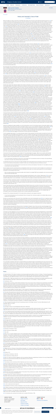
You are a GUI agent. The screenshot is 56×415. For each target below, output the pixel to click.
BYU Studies (23, 400)
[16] (4, 330)
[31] (47, 175)
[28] (10, 131)
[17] (20, 90)
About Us (12, 5)
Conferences (24, 5)
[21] (19, 104)
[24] (45, 116)
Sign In (41, 2)
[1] (50, 20)
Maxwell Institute (24, 401)
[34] (51, 217)
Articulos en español (24, 403)
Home (8, 5)
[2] (18, 24)
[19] (35, 102)
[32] (42, 198)
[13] (35, 72)
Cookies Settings (37, 413)
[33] (26, 207)
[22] (28, 110)
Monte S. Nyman (10, 10)
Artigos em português (25, 405)
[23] (15, 116)
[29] (39, 139)
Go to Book (51, 7)
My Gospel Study (31, 5)
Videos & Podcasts (39, 5)
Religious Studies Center (14, 2)
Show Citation (5, 14)
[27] (50, 126)
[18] (33, 91)
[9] (37, 48)
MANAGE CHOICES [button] (47, 408)
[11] (3, 311)
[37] (6, 243)
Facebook (37, 398)
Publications (17, 5)
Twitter (40, 398)
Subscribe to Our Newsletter (42, 400)
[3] (6, 26)
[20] (19, 103)
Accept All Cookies (45, 413)
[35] (10, 228)
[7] (26, 39)
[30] (20, 156)
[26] (7, 123)
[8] (38, 43)
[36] (24, 234)
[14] (6, 73)
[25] (30, 118)
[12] (51, 63)
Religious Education (24, 398)
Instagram (38, 398)
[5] (3, 289)
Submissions (47, 5)
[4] (31, 33)
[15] (45, 75)
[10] (30, 52)
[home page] (3, 2)
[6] (34, 38)
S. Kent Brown (28, 18)
